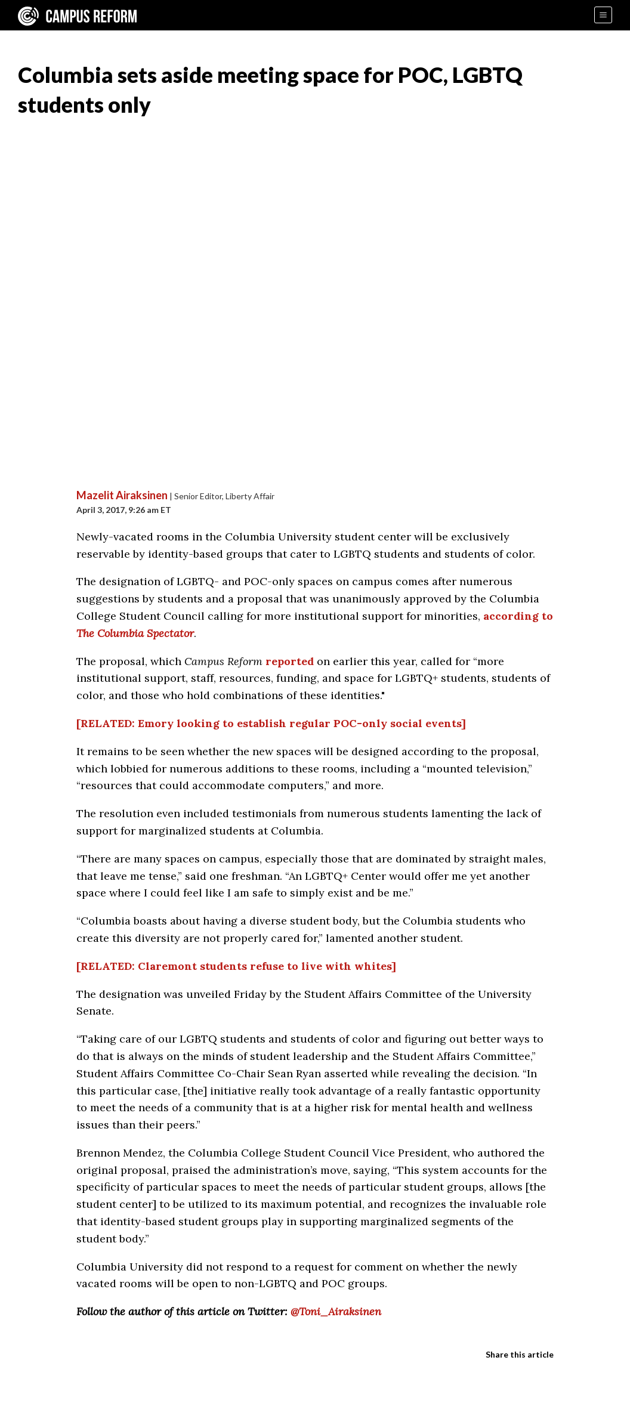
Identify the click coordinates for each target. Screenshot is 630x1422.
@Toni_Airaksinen (336, 1311)
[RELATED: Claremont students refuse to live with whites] (236, 966)
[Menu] (603, 15)
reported (289, 661)
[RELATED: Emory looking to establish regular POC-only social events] (271, 723)
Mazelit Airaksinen (122, 495)
